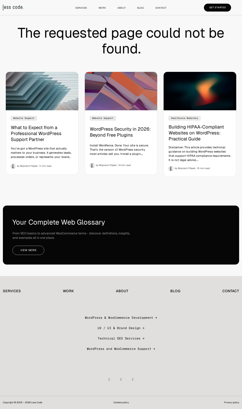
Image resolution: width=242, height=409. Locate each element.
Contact (161, 7)
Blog (140, 7)
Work (102, 7)
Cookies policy (121, 402)
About (121, 7)
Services (81, 7)
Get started (217, 7)
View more (28, 250)
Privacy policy (231, 402)
